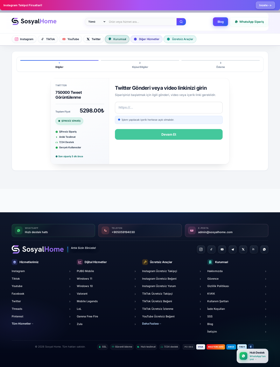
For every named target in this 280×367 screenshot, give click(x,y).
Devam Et (168, 134)
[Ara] (181, 21)
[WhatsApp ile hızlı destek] (252, 356)
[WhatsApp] (264, 249)
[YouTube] (222, 249)
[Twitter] (243, 249)
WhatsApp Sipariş (249, 22)
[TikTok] (211, 249)
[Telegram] (233, 249)
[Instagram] (201, 249)
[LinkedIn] (254, 249)
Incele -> (265, 5)
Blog (221, 22)
